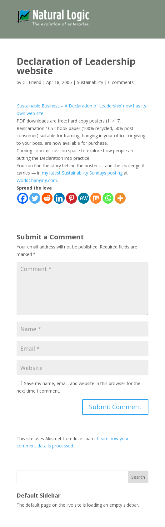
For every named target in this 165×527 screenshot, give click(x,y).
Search (138, 477)
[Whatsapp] (107, 198)
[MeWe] (83, 198)
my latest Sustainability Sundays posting (82, 173)
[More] (120, 198)
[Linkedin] (59, 198)
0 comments (121, 82)
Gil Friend (31, 82)
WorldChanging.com (37, 180)
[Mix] (95, 198)
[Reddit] (47, 198)
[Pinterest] (71, 198)
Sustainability (90, 82)
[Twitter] (34, 198)
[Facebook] (22, 198)
